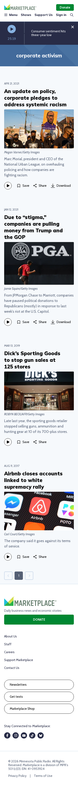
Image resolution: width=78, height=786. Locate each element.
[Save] (23, 185)
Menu (10, 15)
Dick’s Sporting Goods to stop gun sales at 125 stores (32, 360)
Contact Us (11, 668)
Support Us (44, 15)
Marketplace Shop (22, 709)
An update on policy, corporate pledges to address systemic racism (35, 98)
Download (61, 186)
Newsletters (18, 685)
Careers (9, 652)
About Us (10, 636)
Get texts (16, 697)
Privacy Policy (17, 776)
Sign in (61, 15)
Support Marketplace (18, 660)
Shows (26, 15)
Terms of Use (43, 776)
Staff (7, 644)
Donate (65, 7)
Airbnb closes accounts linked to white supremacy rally (33, 480)
